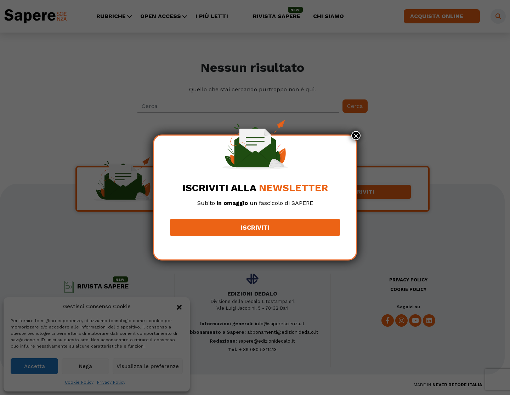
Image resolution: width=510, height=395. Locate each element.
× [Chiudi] (355, 135)
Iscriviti (255, 227)
